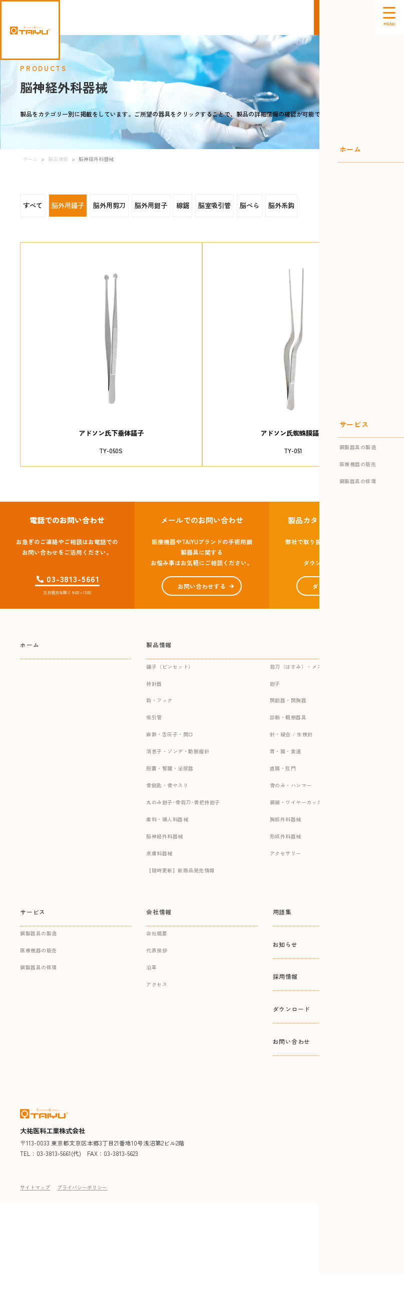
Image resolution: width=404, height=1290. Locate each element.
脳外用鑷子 (68, 205)
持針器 (154, 683)
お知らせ (285, 944)
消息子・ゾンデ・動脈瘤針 (177, 751)
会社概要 (156, 933)
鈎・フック (159, 700)
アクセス (156, 984)
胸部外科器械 (285, 819)
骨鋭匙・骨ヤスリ (167, 785)
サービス (32, 911)
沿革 (151, 967)
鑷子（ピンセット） (170, 666)
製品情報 (158, 644)
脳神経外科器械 (164, 836)
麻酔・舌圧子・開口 (170, 734)
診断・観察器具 (288, 717)
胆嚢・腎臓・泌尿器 (170, 768)
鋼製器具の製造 (38, 933)
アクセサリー (285, 853)
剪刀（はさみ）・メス (296, 666)
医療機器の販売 (38, 950)
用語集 (282, 911)
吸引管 (154, 717)
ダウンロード (292, 1008)
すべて (33, 205)
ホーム (29, 644)
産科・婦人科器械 (167, 819)
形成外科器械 (285, 836)
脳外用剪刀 (109, 205)
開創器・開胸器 (288, 700)
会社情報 (158, 911)
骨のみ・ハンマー (291, 785)
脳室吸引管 (214, 205)
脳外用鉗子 (151, 205)
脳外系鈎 (281, 205)
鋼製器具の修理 (38, 967)
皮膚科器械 (159, 853)
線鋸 (182, 205)
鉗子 (275, 683)
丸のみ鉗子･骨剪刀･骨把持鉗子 (183, 802)
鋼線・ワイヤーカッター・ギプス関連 (314, 802)
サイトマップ (35, 1187)
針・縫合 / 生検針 (291, 734)
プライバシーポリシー (82, 1187)
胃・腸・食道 (285, 751)
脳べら (249, 205)
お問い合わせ (292, 1041)
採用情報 (285, 976)
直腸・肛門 (283, 768)
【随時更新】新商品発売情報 (180, 870)
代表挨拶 (156, 950)
